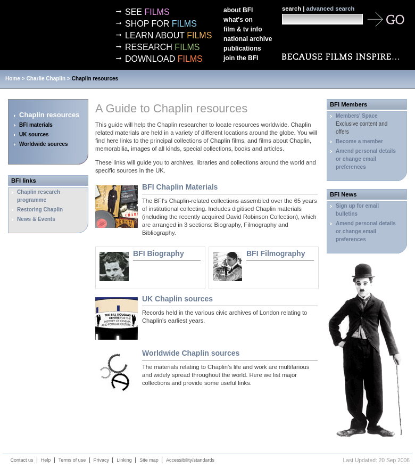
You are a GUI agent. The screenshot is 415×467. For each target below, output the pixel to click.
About (238, 10)
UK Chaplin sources (177, 298)
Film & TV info (242, 29)
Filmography (275, 253)
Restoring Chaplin (40, 209)
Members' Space (357, 116)
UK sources (34, 134)
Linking (124, 460)
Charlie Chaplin (46, 78)
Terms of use (72, 460)
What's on (238, 19)
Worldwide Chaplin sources (190, 353)
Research (162, 47)
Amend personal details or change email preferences (366, 159)
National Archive (247, 39)
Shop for (161, 23)
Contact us (22, 460)
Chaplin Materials (180, 187)
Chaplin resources (95, 78)
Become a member (359, 141)
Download (164, 58)
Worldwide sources (43, 144)
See (147, 12)
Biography (158, 253)
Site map (149, 460)
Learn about (168, 35)
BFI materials (36, 125)
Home (12, 78)
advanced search (330, 8)
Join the (240, 58)
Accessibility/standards (190, 460)
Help (46, 460)
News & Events (36, 219)
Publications (242, 48)
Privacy (102, 460)
